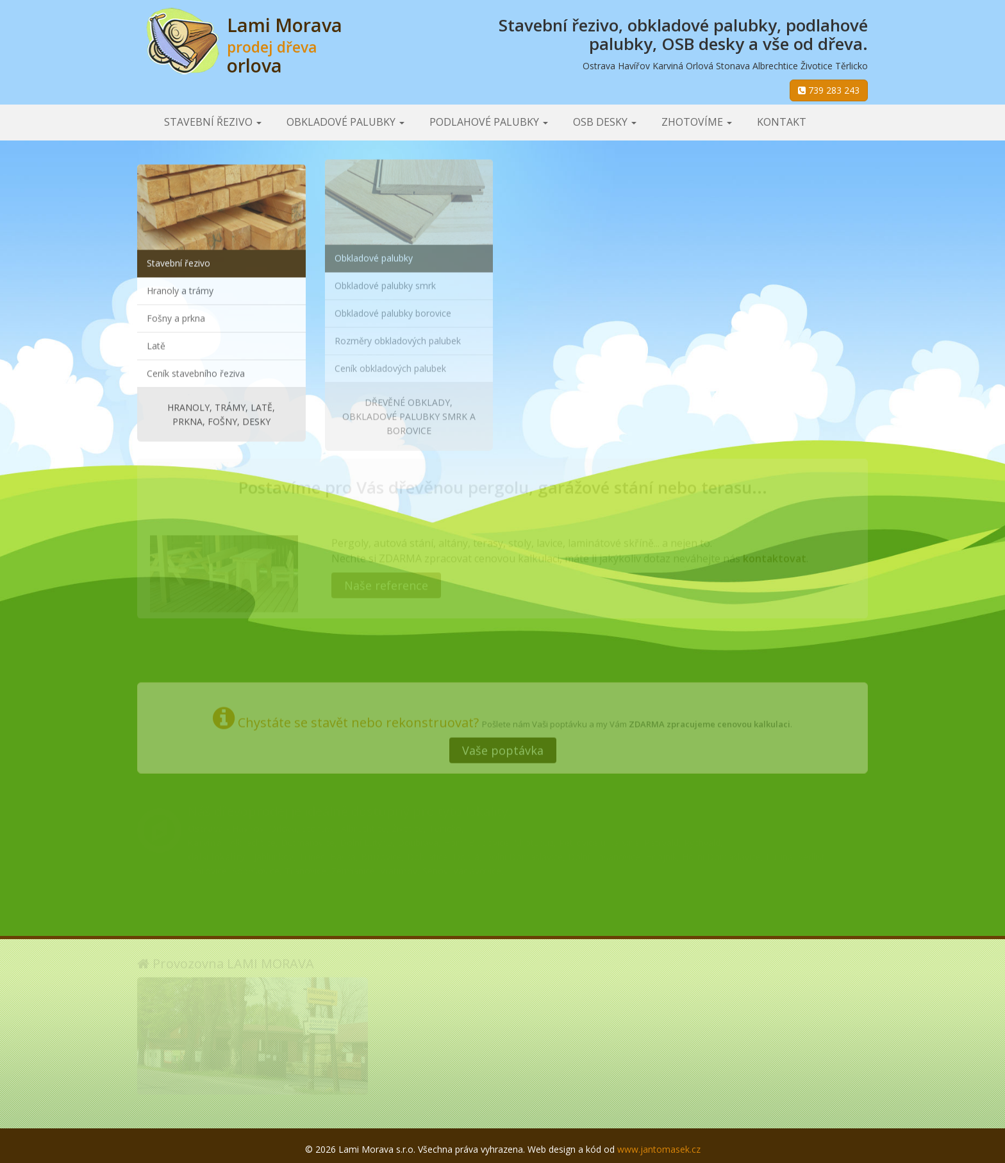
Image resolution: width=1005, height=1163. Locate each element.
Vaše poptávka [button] (503, 746)
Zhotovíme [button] (696, 122)
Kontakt (781, 122)
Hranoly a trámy (180, 289)
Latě (156, 344)
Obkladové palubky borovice (393, 309)
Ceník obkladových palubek (390, 364)
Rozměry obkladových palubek (398, 336)
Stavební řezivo (178, 261)
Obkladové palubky (374, 254)
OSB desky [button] (604, 122)
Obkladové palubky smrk (385, 281)
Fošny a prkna (176, 316)
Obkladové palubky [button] (345, 122)
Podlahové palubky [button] (488, 122)
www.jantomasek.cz (659, 1149)
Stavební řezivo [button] (213, 122)
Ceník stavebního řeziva (196, 372)
